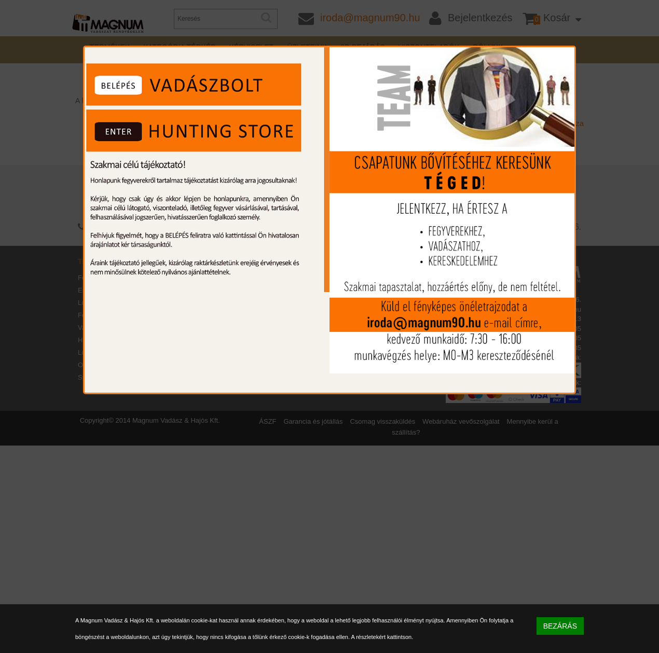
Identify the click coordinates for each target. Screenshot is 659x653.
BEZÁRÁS (560, 626)
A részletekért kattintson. (382, 637)
